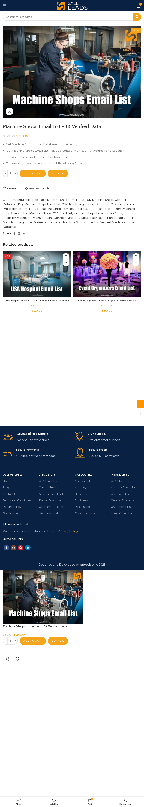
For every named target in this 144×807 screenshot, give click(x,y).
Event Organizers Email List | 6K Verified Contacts (107, 300)
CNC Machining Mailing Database (85, 204)
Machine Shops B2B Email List (50, 213)
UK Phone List (120, 627)
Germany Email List (51, 639)
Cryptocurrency (85, 646)
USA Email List (48, 614)
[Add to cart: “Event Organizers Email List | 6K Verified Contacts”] (136, 263)
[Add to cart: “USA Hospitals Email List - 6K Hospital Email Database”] (66, 263)
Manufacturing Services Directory (56, 218)
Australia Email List (51, 627)
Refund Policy (12, 639)
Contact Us (10, 627)
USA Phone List (121, 614)
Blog (6, 620)
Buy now (58, 173)
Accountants (83, 614)
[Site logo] (72, 5)
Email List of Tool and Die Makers (98, 208)
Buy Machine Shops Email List (39, 204)
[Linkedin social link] (24, 233)
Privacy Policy (68, 664)
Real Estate (82, 639)
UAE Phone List (121, 639)
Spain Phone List (122, 646)
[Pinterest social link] (19, 233)
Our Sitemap (11, 646)
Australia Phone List (124, 620)
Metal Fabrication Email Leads (102, 218)
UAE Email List (48, 646)
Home (7, 614)
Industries (24, 199)
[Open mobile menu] (4, 5)
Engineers (81, 633)
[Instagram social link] (13, 681)
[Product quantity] (10, 173)
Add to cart (32, 173)
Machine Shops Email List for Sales (98, 213)
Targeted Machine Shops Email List (74, 222)
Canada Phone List (123, 633)
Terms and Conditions (17, 633)
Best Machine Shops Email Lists (62, 199)
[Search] (72, 17)
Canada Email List (50, 620)
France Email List (50, 633)
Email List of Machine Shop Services (48, 208)
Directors (81, 627)
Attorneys (81, 620)
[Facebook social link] (15, 233)
